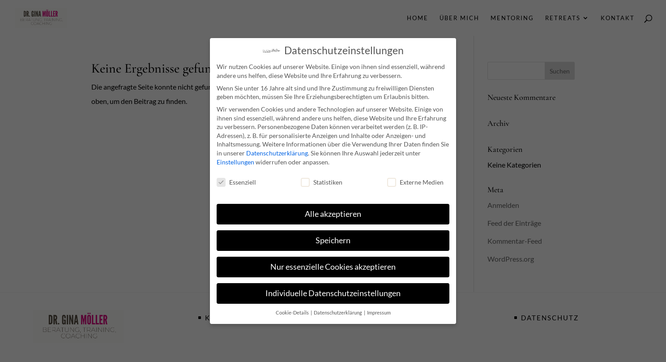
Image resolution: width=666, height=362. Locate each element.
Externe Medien (415, 180)
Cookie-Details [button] (293, 310)
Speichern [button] (333, 238)
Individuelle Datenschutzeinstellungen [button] (333, 291)
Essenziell (236, 180)
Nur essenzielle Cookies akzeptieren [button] (333, 264)
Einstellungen (235, 160)
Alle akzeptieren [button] (333, 211)
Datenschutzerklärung (277, 151)
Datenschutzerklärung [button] (338, 310)
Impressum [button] (379, 310)
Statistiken (321, 180)
